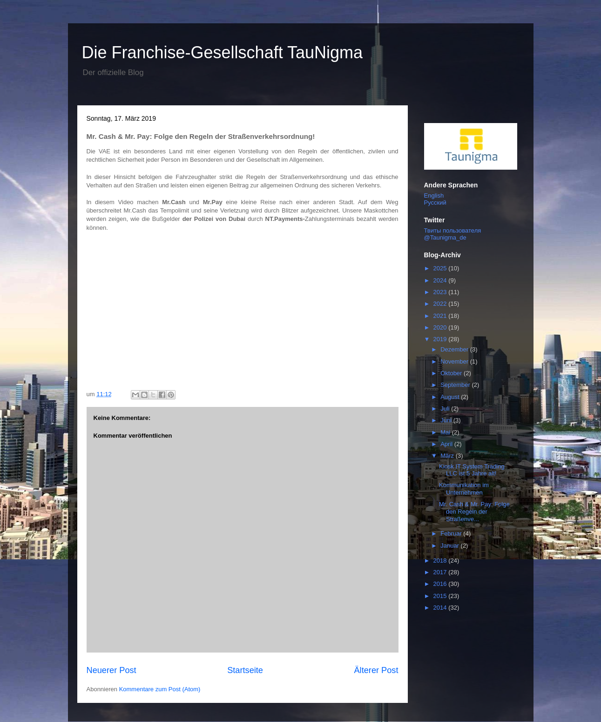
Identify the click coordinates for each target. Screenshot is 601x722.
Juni (446, 420)
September (456, 384)
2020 (441, 327)
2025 (441, 268)
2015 (441, 595)
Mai (446, 432)
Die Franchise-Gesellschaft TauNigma (222, 52)
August (450, 396)
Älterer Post (376, 670)
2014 (441, 607)
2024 (441, 280)
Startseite (245, 670)
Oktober (452, 373)
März (448, 455)
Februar (451, 533)
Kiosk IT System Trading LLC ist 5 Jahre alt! (472, 470)
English (434, 195)
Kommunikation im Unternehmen (464, 488)
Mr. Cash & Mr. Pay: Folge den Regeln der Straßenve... (474, 511)
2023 (441, 292)
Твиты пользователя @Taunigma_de (452, 234)
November (455, 361)
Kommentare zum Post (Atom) (160, 689)
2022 (441, 303)
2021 (441, 315)
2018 (441, 560)
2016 (441, 583)
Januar (450, 545)
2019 (441, 339)
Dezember (455, 349)
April (447, 443)
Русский (435, 202)
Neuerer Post (111, 670)
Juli (445, 408)
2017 (441, 572)
